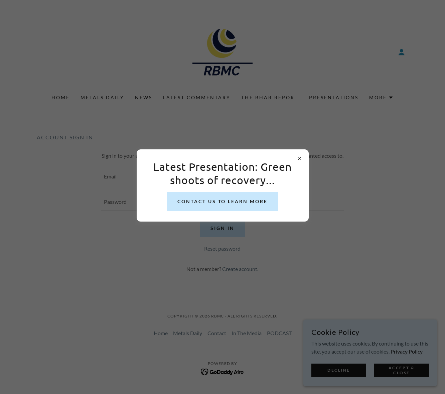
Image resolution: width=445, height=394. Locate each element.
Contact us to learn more (222, 201)
